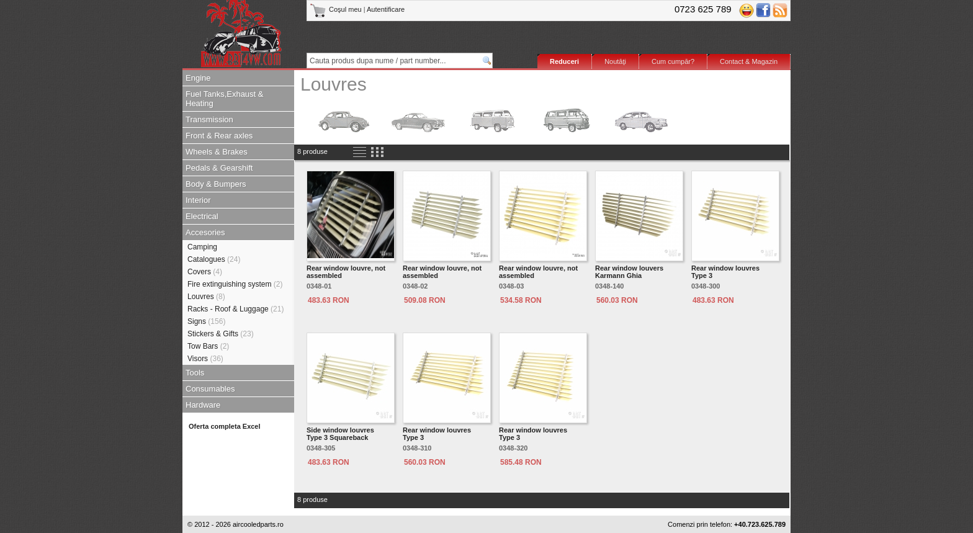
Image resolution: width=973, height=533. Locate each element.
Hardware (203, 405)
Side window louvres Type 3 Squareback (340, 433)
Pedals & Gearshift (219, 167)
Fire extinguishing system (234, 284)
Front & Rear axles (219, 135)
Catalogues (213, 259)
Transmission (209, 119)
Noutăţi (615, 61)
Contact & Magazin (749, 61)
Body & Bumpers (216, 184)
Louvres (206, 296)
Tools (195, 372)
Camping (202, 247)
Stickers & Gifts (220, 333)
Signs (206, 321)
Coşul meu (337, 9)
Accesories (205, 232)
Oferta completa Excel (225, 426)
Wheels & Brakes (217, 151)
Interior (198, 200)
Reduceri (564, 61)
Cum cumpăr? (673, 61)
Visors (205, 358)
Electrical (202, 216)
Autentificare (386, 9)
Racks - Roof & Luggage (235, 309)
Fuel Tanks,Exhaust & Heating (225, 98)
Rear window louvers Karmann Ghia (629, 271)
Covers (204, 271)
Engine (198, 78)
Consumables (210, 388)
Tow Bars (208, 346)
